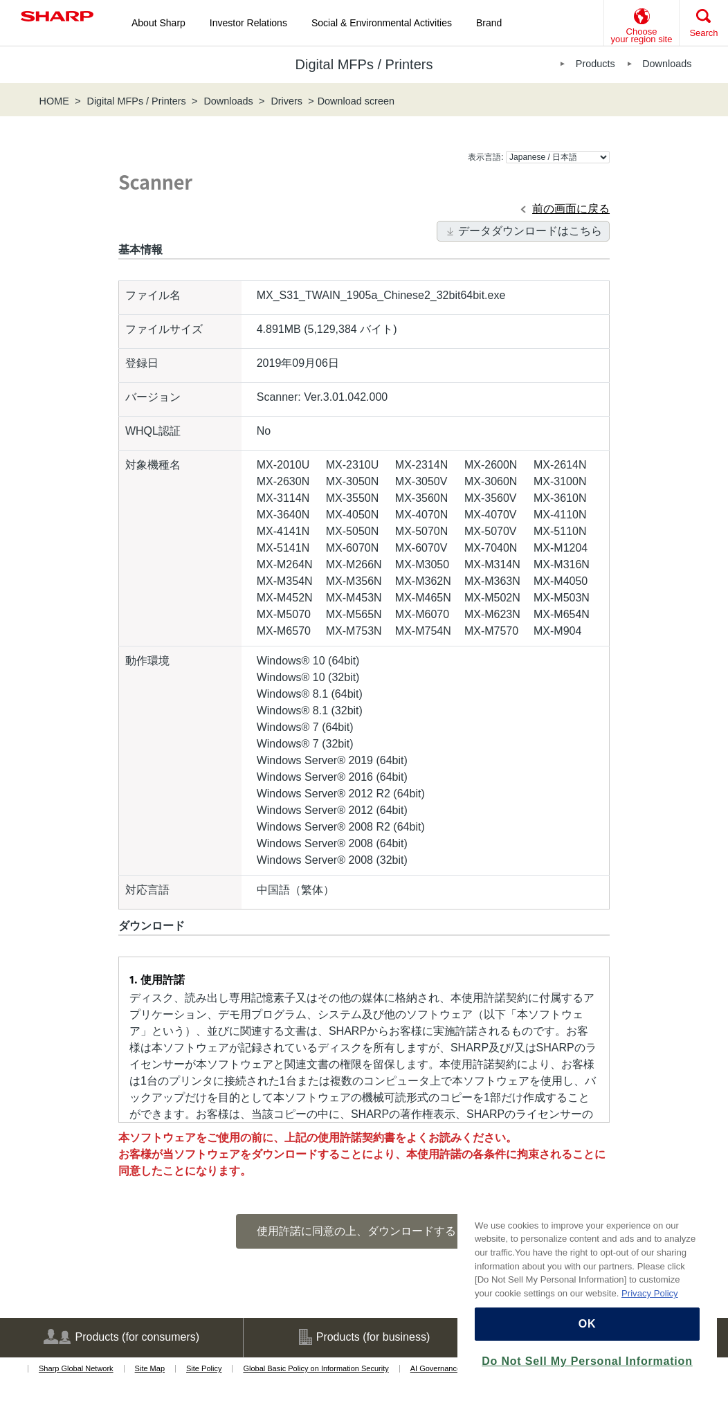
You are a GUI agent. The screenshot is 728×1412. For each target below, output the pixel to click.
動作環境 (147, 661)
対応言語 (147, 890)
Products (595, 63)
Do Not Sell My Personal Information (587, 1361)
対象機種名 (153, 465)
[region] (587, 1294)
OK (588, 1324)
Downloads (666, 63)
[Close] (699, 1205)
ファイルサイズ (164, 329)
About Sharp (158, 22)
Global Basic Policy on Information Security (315, 1368)
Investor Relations (248, 22)
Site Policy (203, 1368)
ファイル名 (153, 295)
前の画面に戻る (571, 209)
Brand (489, 22)
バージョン (153, 397)
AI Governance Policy (447, 1368)
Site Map (150, 1368)
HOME (54, 101)
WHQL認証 (153, 431)
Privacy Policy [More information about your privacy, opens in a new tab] (649, 1293)
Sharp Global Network (76, 1368)
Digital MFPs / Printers (136, 101)
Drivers (286, 101)
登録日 (141, 363)
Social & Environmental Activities (381, 22)
